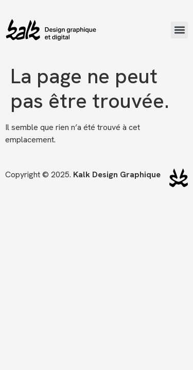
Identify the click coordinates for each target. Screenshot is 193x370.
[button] (179, 30)
